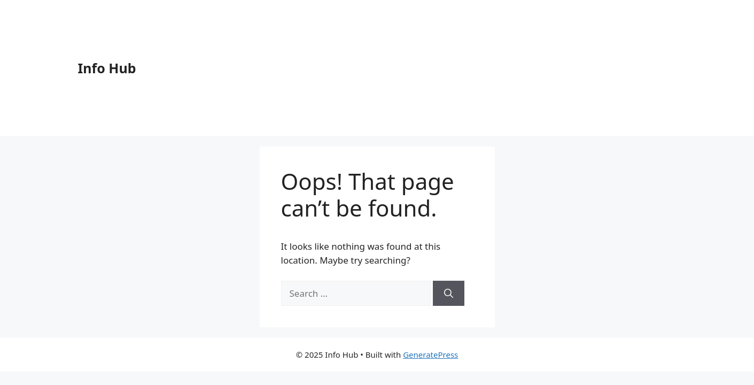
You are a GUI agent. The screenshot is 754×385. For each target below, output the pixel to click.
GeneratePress (430, 354)
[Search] (448, 293)
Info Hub (107, 68)
